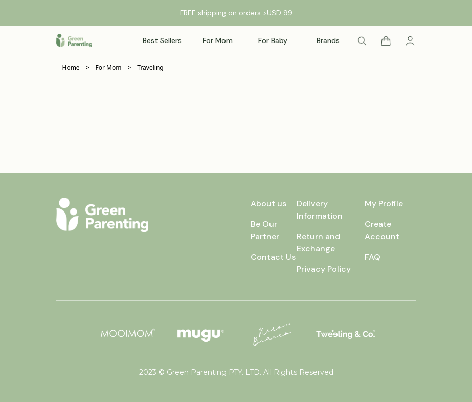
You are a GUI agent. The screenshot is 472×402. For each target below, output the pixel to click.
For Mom (109, 68)
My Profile (384, 203)
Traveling (150, 68)
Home (71, 68)
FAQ (372, 256)
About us (268, 203)
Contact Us (273, 256)
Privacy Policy (324, 269)
